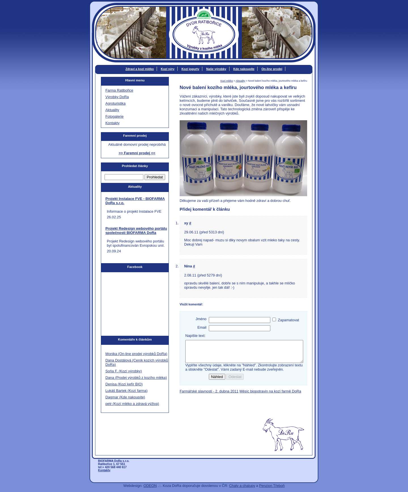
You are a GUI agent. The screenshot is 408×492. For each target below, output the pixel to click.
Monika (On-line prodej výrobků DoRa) (136, 354)
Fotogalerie (114, 116)
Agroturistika (115, 103)
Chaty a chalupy (242, 485)
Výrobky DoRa (117, 97)
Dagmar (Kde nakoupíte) (125, 397)
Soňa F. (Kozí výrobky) (123, 371)
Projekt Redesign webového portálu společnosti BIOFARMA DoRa (136, 230)
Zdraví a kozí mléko (140, 69)
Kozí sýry (168, 69)
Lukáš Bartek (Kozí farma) (126, 390)
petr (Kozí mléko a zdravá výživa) (132, 404)
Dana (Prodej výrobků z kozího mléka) (136, 377)
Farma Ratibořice (119, 90)
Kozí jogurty (190, 69)
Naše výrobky (216, 69)
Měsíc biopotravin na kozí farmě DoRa (270, 395)
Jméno (201, 319)
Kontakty (112, 123)
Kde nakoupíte (243, 69)
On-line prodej (272, 69)
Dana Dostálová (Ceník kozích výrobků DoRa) (136, 362)
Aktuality (240, 80)
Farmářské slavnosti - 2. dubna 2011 (209, 395)
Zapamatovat (288, 320)
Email (202, 327)
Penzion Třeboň (272, 485)
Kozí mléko (226, 80)
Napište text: (195, 335)
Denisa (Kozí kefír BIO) (124, 384)
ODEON (150, 485)
